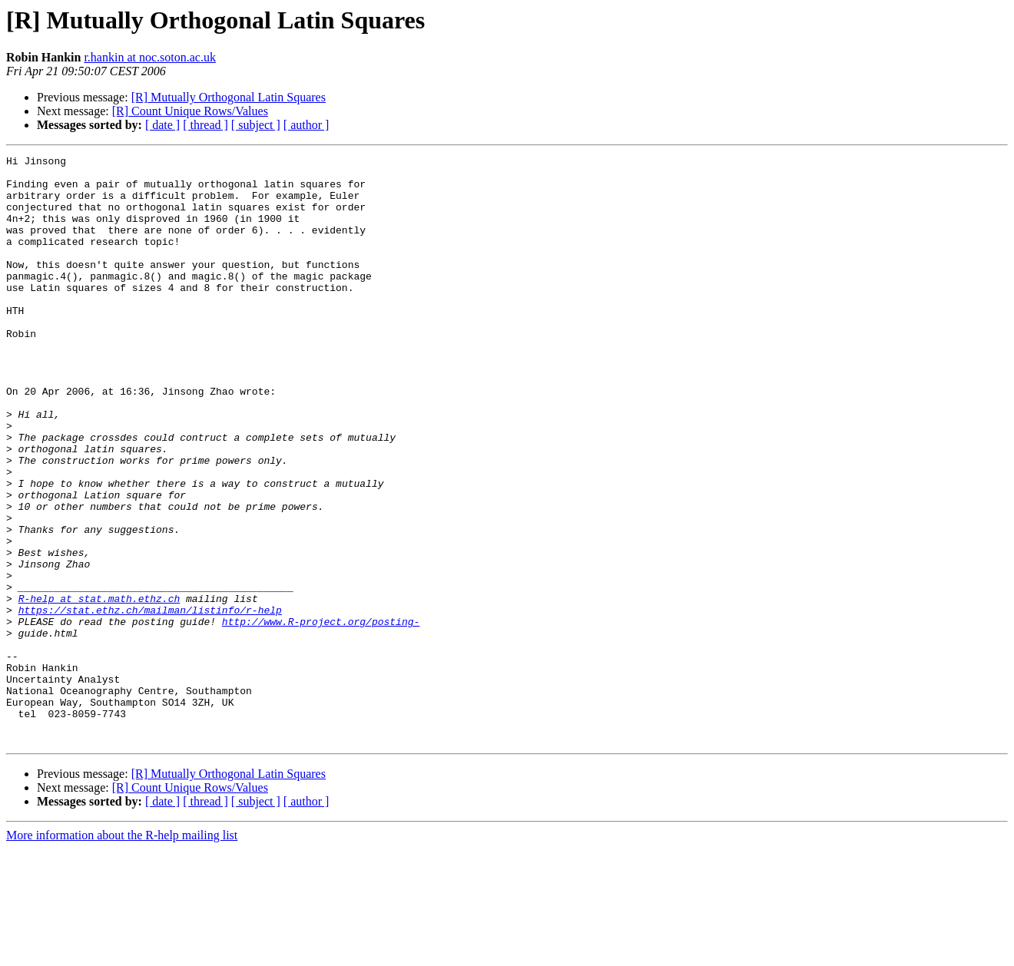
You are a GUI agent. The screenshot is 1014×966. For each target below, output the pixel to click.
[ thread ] (205, 124)
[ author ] (306, 124)
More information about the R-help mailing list (121, 952)
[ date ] (162, 124)
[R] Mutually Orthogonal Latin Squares (228, 97)
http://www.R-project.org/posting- (320, 716)
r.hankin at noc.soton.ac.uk (150, 57)
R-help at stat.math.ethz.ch (99, 688)
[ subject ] (255, 124)
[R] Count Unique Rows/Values (190, 110)
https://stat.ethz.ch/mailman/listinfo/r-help (150, 702)
